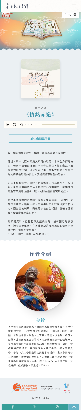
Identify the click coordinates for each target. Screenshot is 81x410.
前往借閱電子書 (40, 138)
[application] (40, 124)
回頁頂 (73, 407)
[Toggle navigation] (74, 6)
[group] (21, 124)
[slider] (58, 124)
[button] (7, 124)
